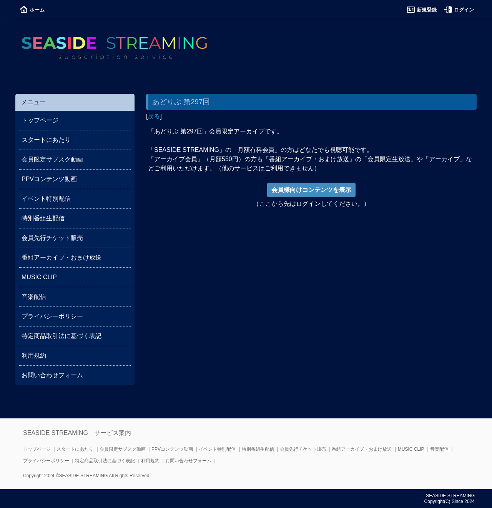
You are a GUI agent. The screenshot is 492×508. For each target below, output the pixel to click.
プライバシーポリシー (52, 316)
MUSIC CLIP (39, 277)
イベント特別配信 (46, 198)
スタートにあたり (46, 140)
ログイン (459, 10)
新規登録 (422, 10)
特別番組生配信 (43, 218)
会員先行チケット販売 (52, 238)
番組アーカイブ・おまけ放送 (61, 257)
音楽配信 (34, 296)
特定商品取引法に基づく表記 (61, 336)
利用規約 (34, 355)
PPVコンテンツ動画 (49, 179)
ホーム (32, 10)
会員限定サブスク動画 (52, 159)
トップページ (40, 120)
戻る (154, 116)
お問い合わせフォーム (52, 375)
